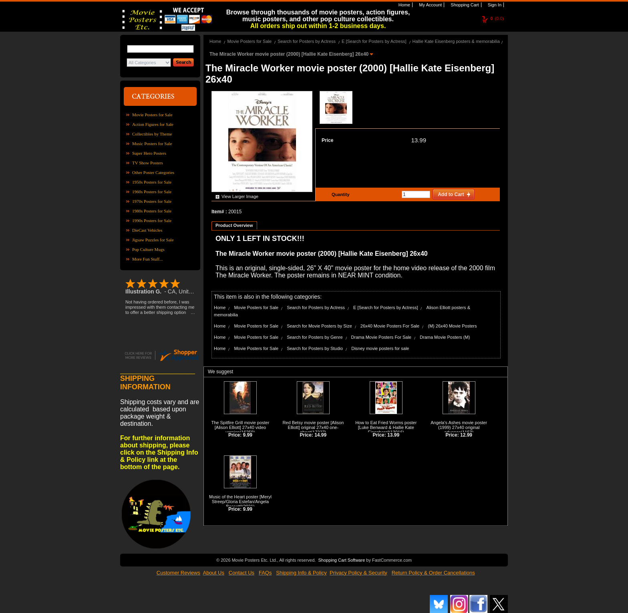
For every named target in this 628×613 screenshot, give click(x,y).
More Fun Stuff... (147, 259)
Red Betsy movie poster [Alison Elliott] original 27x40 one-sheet (313, 427)
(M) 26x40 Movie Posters (452, 326)
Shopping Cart (464, 4)
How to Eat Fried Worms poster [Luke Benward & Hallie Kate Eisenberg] (386, 427)
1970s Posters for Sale (151, 201)
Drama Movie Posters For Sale (381, 337)
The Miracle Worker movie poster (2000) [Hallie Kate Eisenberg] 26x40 (289, 54)
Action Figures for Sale (152, 124)
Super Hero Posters (149, 153)
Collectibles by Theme (152, 134)
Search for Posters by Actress (307, 41)
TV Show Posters (147, 162)
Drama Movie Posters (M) (445, 337)
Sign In (494, 4)
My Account (430, 4)
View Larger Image (239, 196)
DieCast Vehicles (147, 230)
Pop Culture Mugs (148, 249)
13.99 (418, 140)
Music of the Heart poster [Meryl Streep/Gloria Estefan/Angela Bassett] (240, 501)
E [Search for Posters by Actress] (374, 41)
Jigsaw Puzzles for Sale (153, 239)
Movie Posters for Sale (152, 114)
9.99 (247, 435)
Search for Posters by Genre (314, 337)
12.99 (466, 435)
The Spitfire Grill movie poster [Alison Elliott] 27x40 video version (240, 427)
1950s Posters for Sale (151, 182)
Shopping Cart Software (341, 560)
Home (403, 4)
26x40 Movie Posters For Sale (389, 326)
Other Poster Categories (153, 172)
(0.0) (497, 18)
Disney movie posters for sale (380, 348)
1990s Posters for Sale (151, 220)
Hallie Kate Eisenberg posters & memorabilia (456, 41)
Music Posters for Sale (152, 143)
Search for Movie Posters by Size (319, 326)
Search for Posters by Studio (315, 348)
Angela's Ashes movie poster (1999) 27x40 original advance (459, 427)
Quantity (340, 194)
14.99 (320, 435)
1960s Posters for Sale (151, 191)
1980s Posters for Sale (151, 210)
